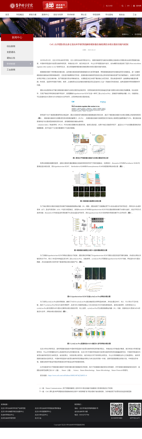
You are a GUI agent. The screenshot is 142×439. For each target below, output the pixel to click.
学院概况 (20, 15)
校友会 (122, 15)
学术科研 (71, 15)
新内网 (138, 6)
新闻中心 (45, 15)
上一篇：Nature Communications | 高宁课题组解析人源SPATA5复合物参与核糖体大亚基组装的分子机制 (76, 388)
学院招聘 (96, 15)
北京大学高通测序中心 (43, 411)
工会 (135, 15)
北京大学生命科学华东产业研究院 (13, 408)
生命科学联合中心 (7, 415)
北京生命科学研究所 (8, 418)
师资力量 (32, 15)
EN (128, 6)
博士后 (83, 15)
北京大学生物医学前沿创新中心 (12, 411)
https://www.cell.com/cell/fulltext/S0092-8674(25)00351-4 (67, 375)
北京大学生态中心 (41, 415)
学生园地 (109, 15)
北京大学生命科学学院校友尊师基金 (48, 408)
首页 (7, 15)
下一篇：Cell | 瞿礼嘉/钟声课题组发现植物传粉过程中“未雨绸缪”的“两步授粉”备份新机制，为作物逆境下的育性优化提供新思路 (85, 391)
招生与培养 (58, 15)
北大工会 (38, 418)
